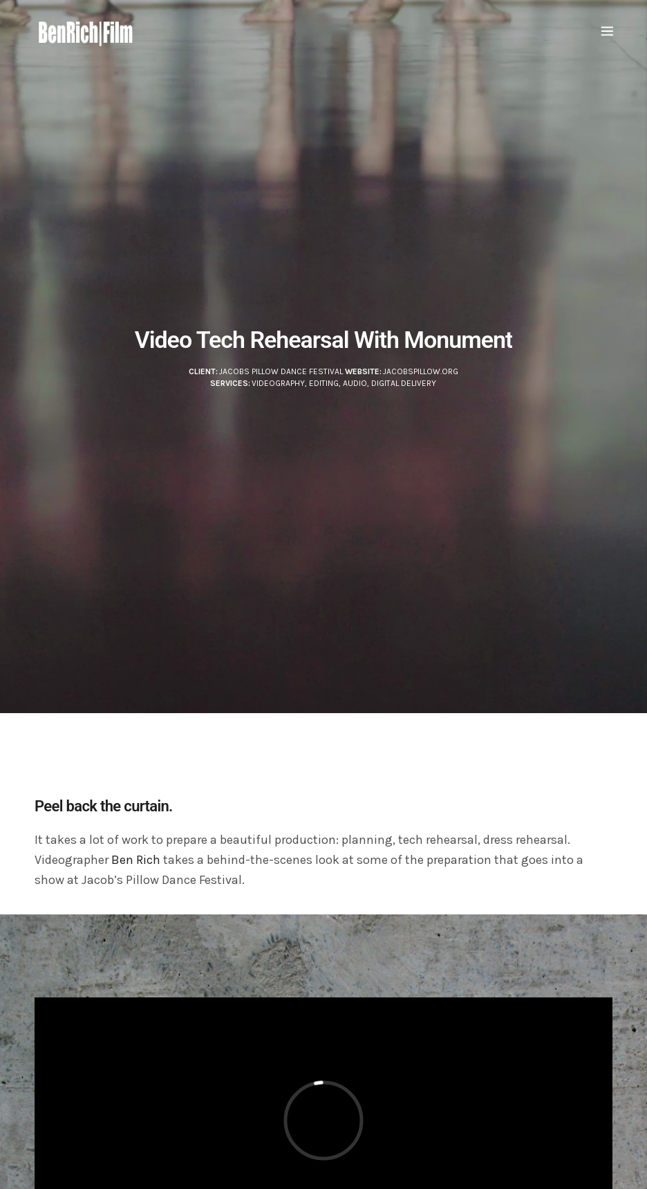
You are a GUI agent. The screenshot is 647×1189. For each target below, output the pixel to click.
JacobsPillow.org (420, 371)
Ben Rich (135, 859)
